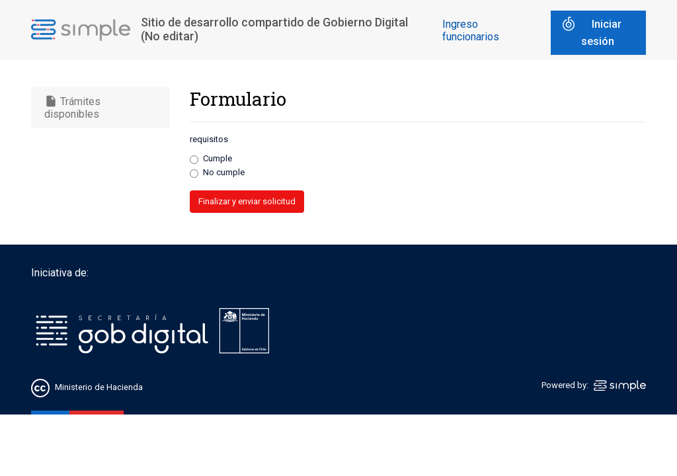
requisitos (209, 139)
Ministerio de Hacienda (99, 388)
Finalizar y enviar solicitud (247, 201)
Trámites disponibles (72, 107)
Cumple (217, 158)
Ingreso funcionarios (470, 30)
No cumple (224, 172)
